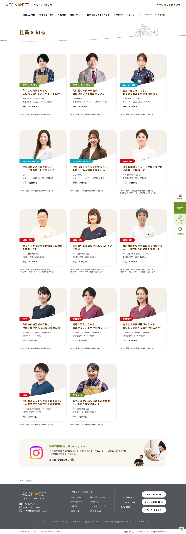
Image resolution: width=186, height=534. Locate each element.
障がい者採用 (125, 507)
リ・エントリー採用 (128, 502)
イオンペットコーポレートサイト (64, 521)
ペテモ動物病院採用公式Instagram (35, 511)
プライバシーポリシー (27, 531)
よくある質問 (96, 510)
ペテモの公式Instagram (31, 507)
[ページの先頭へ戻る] (181, 529)
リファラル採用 (126, 497)
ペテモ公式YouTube (30, 504)
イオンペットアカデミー (99, 506)
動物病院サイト (91, 521)
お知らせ (75, 510)
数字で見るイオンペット (99, 497)
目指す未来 (94, 502)
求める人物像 (76, 497)
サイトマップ (41, 521)
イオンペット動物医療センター (117, 521)
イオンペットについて (168, 5)
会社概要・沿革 (76, 502)
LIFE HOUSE (142, 521)
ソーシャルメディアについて (50, 531)
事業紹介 (74, 506)
